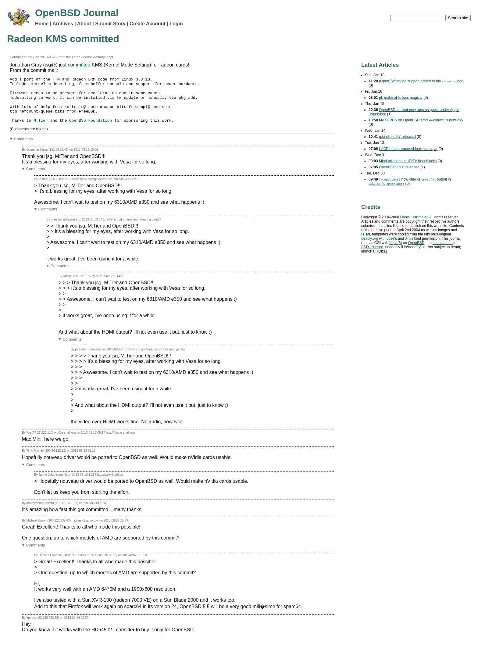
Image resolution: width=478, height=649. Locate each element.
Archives (62, 23)
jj (33, 57)
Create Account (148, 23)
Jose (390, 238)
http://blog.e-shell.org (120, 441)
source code (442, 243)
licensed (372, 247)
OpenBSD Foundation (90, 129)
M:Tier (41, 129)
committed (79, 64)
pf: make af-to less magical (401, 97)
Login (176, 23)
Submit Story (110, 23)
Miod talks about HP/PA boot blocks (408, 161)
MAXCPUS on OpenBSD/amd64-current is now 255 (421, 120)
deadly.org (369, 238)
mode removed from (408, 149)
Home (41, 23)
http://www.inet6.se (110, 484)
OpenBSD (416, 243)
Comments (23, 148)
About (84, 23)
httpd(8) (395, 243)
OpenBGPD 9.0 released (399, 167)
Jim (408, 238)
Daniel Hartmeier (413, 217)
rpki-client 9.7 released (397, 136)
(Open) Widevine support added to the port (421, 81)
